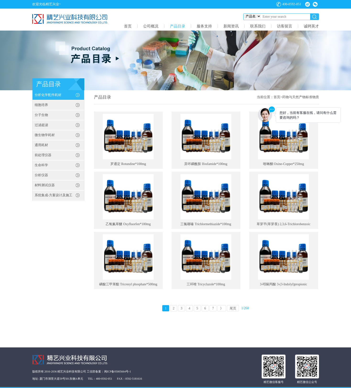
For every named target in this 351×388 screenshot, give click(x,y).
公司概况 (150, 26)
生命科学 (41, 165)
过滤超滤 (41, 125)
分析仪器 (41, 175)
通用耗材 (41, 145)
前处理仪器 (43, 155)
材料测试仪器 (45, 185)
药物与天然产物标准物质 (300, 97)
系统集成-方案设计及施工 (54, 195)
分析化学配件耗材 (48, 95)
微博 (307, 4)
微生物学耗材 (45, 135)
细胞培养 (41, 105)
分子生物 (41, 115)
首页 (128, 26)
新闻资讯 (231, 26)
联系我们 (257, 26)
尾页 (233, 308)
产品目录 (177, 26)
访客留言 (284, 26)
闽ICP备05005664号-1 (117, 371)
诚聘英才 (311, 26)
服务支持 (204, 26)
